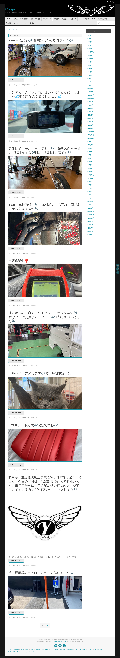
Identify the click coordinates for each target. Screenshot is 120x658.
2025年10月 (90, 59)
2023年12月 (90, 132)
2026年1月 (90, 49)
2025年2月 (90, 85)
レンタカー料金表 (81, 650)
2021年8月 (90, 225)
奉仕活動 (31, 652)
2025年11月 (90, 55)
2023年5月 (90, 155)
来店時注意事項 (99, 650)
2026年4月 (90, 39)
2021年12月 (90, 211)
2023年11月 (90, 135)
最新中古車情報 (35, 650)
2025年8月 (90, 65)
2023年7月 (90, 148)
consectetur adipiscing (60, 641)
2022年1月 (90, 208)
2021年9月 (90, 221)
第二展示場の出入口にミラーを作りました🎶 (41, 573)
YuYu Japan (10, 9)
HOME (9, 650)
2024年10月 (90, 98)
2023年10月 (90, 138)
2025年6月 (90, 72)
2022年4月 (90, 198)
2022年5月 (90, 195)
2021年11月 (90, 215)
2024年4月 (90, 118)
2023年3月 (90, 162)
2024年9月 (90, 102)
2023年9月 (90, 142)
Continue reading (16, 80)
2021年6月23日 (25, 418)
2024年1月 (90, 128)
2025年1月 (90, 88)
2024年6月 (90, 112)
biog (25, 652)
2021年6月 (90, 231)
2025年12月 (90, 52)
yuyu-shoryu (14, 85)
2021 (13, 30)
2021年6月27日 (25, 253)
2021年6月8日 (25, 617)
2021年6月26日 (25, 305)
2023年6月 (90, 152)
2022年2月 (90, 205)
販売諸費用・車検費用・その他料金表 (63, 650)
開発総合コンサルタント (15, 652)
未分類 (35, 85)
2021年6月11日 (25, 565)
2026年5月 (90, 35)
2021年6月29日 (25, 85)
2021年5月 (90, 235)
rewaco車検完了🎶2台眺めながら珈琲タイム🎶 (40, 40)
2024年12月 (90, 92)
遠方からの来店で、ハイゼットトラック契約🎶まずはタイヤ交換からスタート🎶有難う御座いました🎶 (44, 317)
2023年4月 (90, 158)
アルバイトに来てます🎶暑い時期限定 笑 (39, 373)
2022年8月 (90, 185)
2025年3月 (90, 82)
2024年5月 (90, 115)
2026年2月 (90, 45)
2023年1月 (90, 168)
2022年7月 (90, 188)
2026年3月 (90, 42)
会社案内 (16, 650)
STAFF (91, 650)
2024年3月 (90, 122)
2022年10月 (90, 178)
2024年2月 (90, 125)
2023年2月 (90, 165)
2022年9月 (90, 181)
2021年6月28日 (25, 197)
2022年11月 (90, 175)
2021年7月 (90, 228)
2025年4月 (90, 78)
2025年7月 (90, 68)
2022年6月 (90, 191)
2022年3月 (90, 201)
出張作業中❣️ (18, 261)
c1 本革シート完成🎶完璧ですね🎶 (33, 425)
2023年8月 (90, 145)
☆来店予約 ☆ (46, 650)
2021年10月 (90, 218)
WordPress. (110, 654)
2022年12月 (90, 172)
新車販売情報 (25, 650)
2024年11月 (90, 95)
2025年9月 (90, 62)
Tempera (102, 654)
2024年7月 (90, 108)
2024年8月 (90, 105)
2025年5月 (90, 75)
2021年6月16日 (25, 470)
